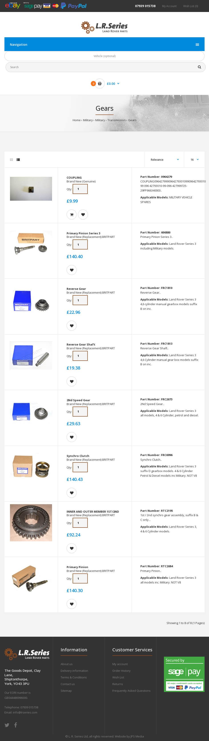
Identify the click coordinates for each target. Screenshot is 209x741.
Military (88, 120)
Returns (117, 684)
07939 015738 (145, 6)
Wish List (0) (190, 6)
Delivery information (74, 671)
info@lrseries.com (25, 712)
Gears (132, 120)
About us (67, 664)
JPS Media (137, 736)
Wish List (118, 677)
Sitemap (66, 691)
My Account (169, 6)
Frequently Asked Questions (131, 691)
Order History (121, 671)
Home (77, 120)
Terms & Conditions (74, 677)
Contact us (68, 684)
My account (120, 664)
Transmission (116, 120)
